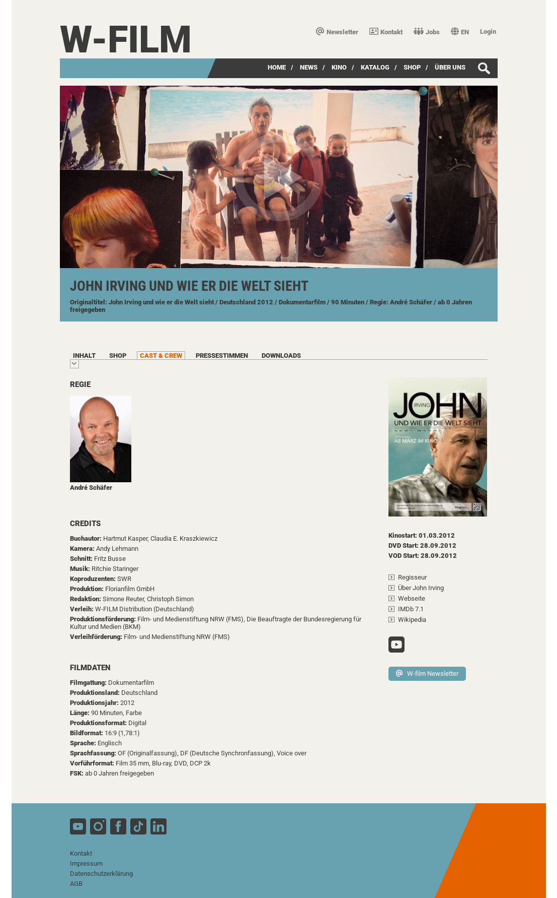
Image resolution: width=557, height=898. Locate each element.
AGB (76, 883)
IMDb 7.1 (411, 609)
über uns (450, 67)
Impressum (86, 863)
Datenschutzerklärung (101, 873)
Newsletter (337, 32)
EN (460, 32)
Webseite (411, 598)
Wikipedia (412, 619)
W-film (126, 39)
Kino (339, 67)
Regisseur (412, 577)
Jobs (427, 32)
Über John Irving (421, 588)
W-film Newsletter (427, 673)
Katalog (375, 67)
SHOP (412, 67)
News (308, 67)
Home (277, 67)
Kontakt (386, 32)
